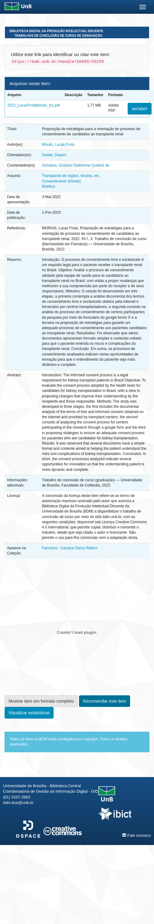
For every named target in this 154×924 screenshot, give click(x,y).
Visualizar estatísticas (29, 712)
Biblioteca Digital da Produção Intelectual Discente (56, 31)
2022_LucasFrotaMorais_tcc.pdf (33, 105)
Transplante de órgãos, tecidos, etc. (71, 176)
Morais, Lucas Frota (58, 144)
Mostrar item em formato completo (41, 701)
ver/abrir (139, 108)
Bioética (48, 186)
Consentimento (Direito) (61, 181)
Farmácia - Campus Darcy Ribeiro (43, 40)
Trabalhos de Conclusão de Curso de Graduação (58, 35)
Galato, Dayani (54, 155)
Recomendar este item (104, 701)
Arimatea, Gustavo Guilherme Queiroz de (75, 165)
